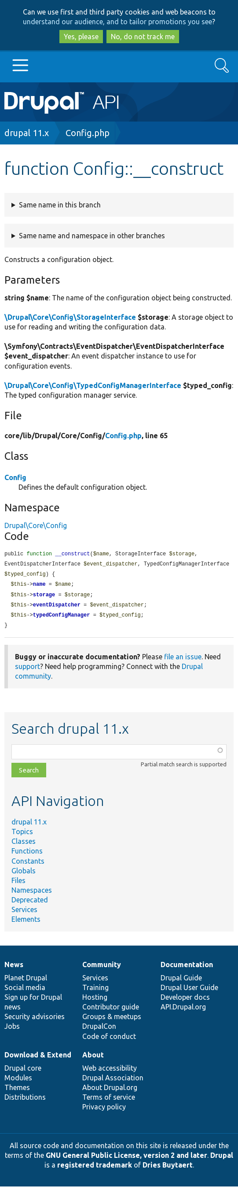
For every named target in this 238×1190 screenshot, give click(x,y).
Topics (22, 835)
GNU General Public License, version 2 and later (126, 1159)
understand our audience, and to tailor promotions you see (117, 22)
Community (101, 968)
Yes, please (81, 37)
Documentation (187, 968)
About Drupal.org (109, 1091)
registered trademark (94, 1168)
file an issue (182, 660)
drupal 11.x (26, 133)
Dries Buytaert (168, 1168)
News (13, 968)
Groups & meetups (111, 1020)
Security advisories (34, 1020)
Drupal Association (112, 1081)
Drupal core (22, 1071)
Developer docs (185, 1001)
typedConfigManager (61, 618)
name (39, 586)
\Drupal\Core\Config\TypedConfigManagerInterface (92, 385)
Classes (23, 845)
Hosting (94, 1001)
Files (18, 884)
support (27, 670)
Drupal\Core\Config (35, 525)
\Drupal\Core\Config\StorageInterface (70, 317)
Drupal (221, 1159)
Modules (18, 1081)
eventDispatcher (57, 607)
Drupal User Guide (189, 991)
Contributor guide (110, 1010)
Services (24, 913)
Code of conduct (109, 1040)
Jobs (12, 1030)
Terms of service (108, 1101)
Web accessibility (109, 1071)
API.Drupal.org (183, 1010)
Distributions (25, 1101)
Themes (17, 1091)
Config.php (88, 133)
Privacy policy (104, 1110)
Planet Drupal (25, 981)
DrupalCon (99, 1030)
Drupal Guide (181, 981)
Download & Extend (37, 1058)
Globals (23, 874)
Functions (27, 854)
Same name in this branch (60, 205)
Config (15, 477)
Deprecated (29, 903)
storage (44, 597)
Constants (27, 864)
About (93, 1058)
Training (95, 991)
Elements (25, 923)
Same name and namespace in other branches (92, 236)
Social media (24, 991)
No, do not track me (143, 37)
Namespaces (31, 894)
